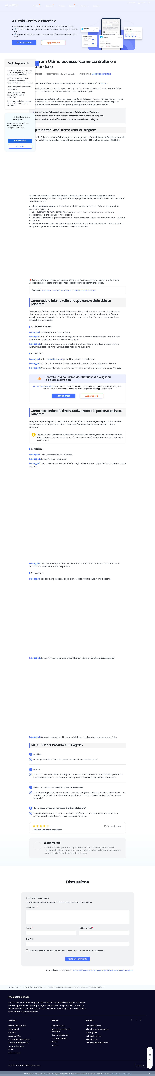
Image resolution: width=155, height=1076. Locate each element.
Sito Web (30, 939)
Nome (29, 928)
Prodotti (37, 6)
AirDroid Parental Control (43, 386)
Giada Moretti (52, 843)
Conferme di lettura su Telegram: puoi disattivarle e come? (69, 290)
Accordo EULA (14, 1036)
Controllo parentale (101, 73)
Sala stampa (14, 1053)
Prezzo (62, 6)
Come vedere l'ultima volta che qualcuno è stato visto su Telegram (67, 112)
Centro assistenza (60, 1035)
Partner (85, 6)
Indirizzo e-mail (86, 928)
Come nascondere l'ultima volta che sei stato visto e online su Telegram (69, 115)
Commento (31, 907)
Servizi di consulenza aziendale (61, 1030)
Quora (104, 83)
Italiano (139, 1065)
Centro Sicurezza (16, 1046)
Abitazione (13, 987)
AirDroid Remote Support (97, 1029)
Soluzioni (50, 6)
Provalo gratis (63, 395)
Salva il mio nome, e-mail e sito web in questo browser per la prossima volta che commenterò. (66, 950)
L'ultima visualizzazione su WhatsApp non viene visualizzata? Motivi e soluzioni (20, 80)
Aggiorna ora (91, 396)
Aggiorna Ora (53, 42)
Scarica (96, 6)
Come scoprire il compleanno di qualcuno (20, 88)
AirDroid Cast (92, 1039)
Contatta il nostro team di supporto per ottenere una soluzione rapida (103, 970)
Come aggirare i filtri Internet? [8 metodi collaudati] (16, 95)
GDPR (10, 1049)
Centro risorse (58, 1025)
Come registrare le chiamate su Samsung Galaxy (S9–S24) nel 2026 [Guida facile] (19, 72)
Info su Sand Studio (17, 1025)
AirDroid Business (93, 1025)
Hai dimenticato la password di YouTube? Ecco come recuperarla (19, 103)
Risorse (73, 6)
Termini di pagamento (18, 1042)
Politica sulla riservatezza (121, 1073)
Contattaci (131, 3)
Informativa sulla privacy (19, 1039)
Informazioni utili (59, 1038)
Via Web (20, 146)
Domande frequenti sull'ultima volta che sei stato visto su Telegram (67, 119)
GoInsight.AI (91, 1032)
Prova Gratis (26, 42)
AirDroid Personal (93, 1036)
